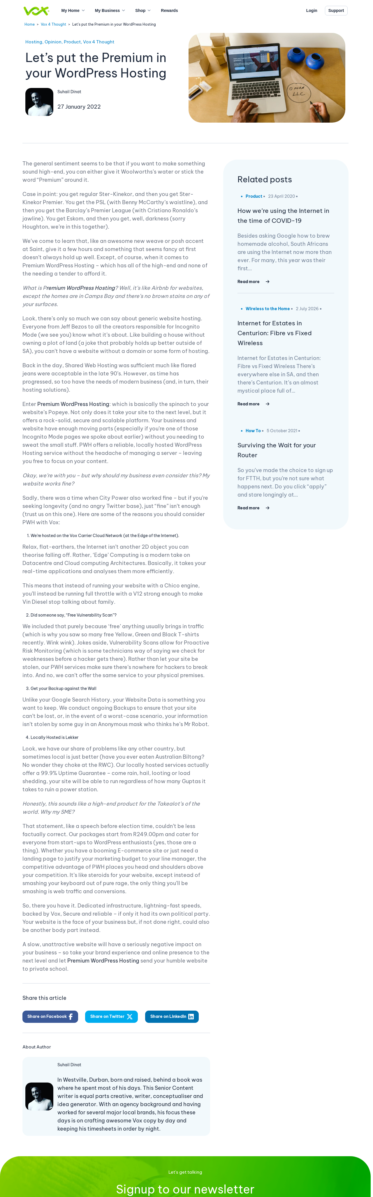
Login (311, 10)
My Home (70, 10)
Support (336, 10)
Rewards (169, 10)
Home (29, 24)
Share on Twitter (111, 1017)
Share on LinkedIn (172, 1017)
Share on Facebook (50, 1017)
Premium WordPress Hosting (73, 404)
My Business (107, 10)
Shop (140, 10)
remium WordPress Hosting (80, 288)
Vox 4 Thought (53, 24)
